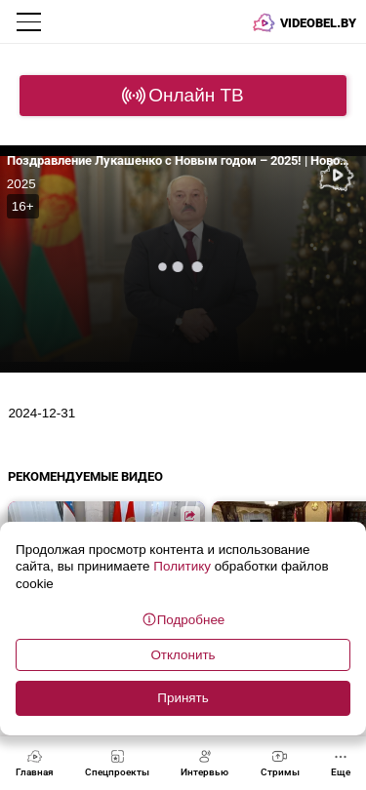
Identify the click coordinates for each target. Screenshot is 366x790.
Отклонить (182, 655)
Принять (183, 698)
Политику (182, 566)
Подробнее (183, 619)
